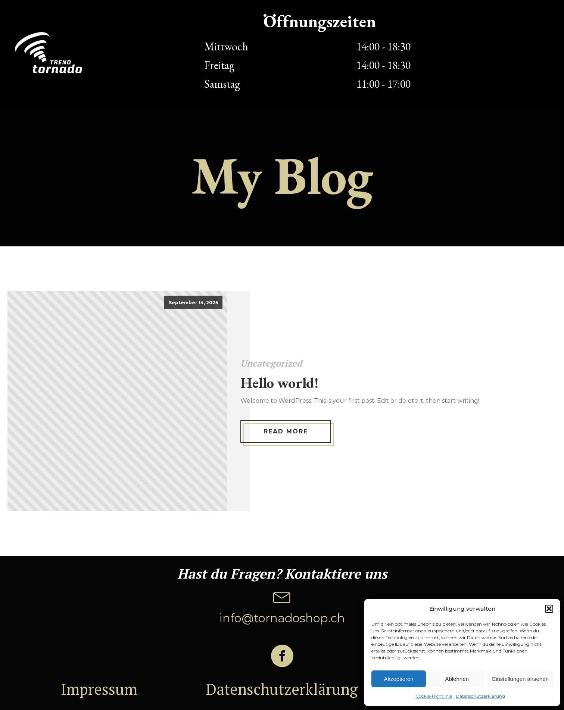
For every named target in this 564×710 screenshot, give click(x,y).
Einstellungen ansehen (520, 679)
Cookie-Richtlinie (433, 696)
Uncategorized (271, 363)
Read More (286, 431)
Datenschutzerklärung (480, 696)
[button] (549, 609)
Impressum (99, 689)
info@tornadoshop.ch (282, 618)
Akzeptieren (398, 679)
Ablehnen (456, 679)
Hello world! (279, 383)
